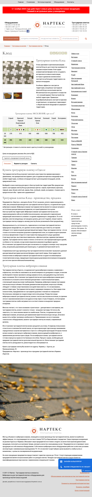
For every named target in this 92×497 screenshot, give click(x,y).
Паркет (73, 186)
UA (90, 247)
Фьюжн (74, 168)
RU (90, 249)
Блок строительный (82, 490)
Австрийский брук (77, 84)
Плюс (73, 193)
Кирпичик (74, 64)
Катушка (74, 57)
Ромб (73, 75)
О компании (31, 2)
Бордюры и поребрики (29, 38)
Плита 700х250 (76, 144)
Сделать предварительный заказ (17, 158)
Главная (21, 2)
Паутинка (74, 134)
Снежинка (75, 148)
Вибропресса (84, 473)
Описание (7, 163)
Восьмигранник (77, 102)
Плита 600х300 (76, 141)
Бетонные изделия (44, 2)
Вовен (73, 98)
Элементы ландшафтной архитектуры (75, 483)
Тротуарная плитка (11, 38)
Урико (73, 165)
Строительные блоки (69, 38)
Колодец (74, 116)
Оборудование (59, 2)
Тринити (74, 161)
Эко (72, 172)
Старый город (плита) (79, 196)
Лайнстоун (75, 53)
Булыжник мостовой (78, 91)
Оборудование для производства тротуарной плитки (70, 476)
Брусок (73, 175)
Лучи (73, 127)
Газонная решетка (78, 105)
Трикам (74, 157)
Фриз (73, 200)
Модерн (74, 130)
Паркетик (74, 189)
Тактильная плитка (78, 68)
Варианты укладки (21, 163)
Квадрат (74, 71)
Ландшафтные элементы (50, 38)
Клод (73, 113)
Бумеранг (74, 95)
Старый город (76, 61)
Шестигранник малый (79, 182)
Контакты (70, 2)
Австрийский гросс (78, 88)
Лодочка (74, 123)
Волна (73, 179)
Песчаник (74, 137)
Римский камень (77, 120)
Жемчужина (75, 109)
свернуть (88, 470)
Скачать (34, 163)
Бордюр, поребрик (82, 487)
